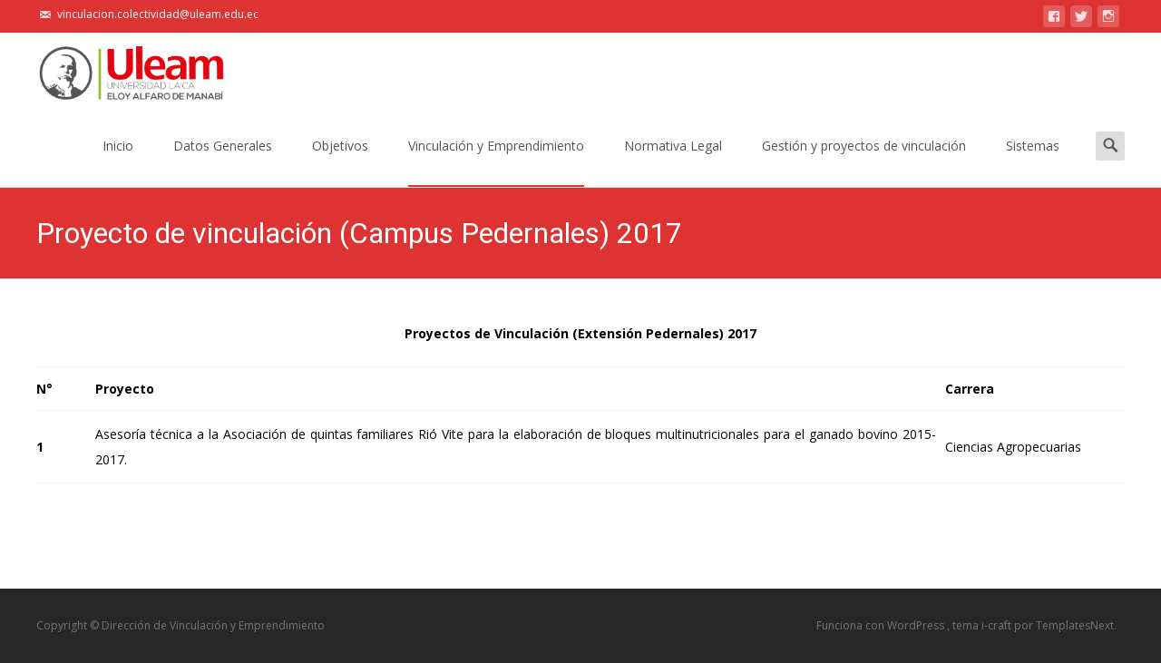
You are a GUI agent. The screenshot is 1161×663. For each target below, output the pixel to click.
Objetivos (340, 162)
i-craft (997, 625)
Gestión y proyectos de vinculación (864, 162)
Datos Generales (222, 162)
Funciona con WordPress (881, 625)
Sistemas (1032, 162)
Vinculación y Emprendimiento (496, 162)
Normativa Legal (673, 162)
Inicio (117, 162)
